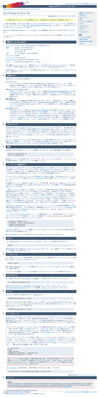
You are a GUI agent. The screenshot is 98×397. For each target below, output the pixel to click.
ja (69, 16)
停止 (8, 305)
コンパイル (9, 55)
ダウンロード (83, 17)
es (64, 16)
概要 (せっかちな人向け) (86, 12)
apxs (37, 110)
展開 (81, 19)
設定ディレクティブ (47, 287)
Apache (5, 9)
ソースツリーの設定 (85, 37)
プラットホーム (18, 27)
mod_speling (64, 216)
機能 (61, 189)
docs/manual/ (27, 286)
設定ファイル (30, 278)
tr (75, 16)
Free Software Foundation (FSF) (58, 91)
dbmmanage (44, 110)
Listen (17, 362)
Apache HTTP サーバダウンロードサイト (32, 128)
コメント (82, 43)
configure (41, 115)
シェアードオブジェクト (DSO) (47, 197)
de (58, 16)
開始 (36, 295)
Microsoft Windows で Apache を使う (41, 25)
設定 (7, 53)
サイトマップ (93, 3)
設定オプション (11, 186)
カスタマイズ (83, 27)
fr (67, 16)
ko (72, 16)
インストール (83, 25)
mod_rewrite (53, 216)
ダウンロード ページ (20, 143)
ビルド (81, 23)
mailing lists (67, 386)
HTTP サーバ (12, 9)
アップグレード (84, 31)
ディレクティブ (76, 3)
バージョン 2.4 (35, 9)
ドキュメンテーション (23, 9)
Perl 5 (7, 108)
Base (35, 191)
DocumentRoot (26, 304)
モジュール (68, 3)
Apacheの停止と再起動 (86, 41)
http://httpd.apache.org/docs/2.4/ (15, 287)
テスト (81, 29)
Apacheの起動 (84, 39)
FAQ (83, 3)
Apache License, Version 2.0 (17, 393)
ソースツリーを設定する (86, 21)
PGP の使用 (47, 143)
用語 (87, 3)
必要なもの (83, 15)
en (61, 16)
